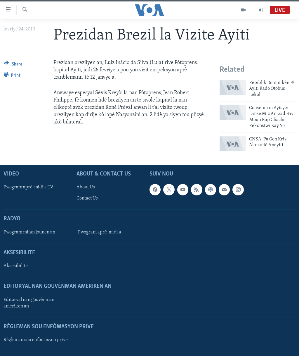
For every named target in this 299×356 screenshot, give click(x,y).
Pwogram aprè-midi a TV (28, 187)
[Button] (13, 65)
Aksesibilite (16, 266)
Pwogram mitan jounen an (29, 232)
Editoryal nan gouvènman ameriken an (29, 302)
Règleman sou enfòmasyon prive (36, 340)
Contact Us (87, 198)
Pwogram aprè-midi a (99, 232)
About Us (86, 187)
